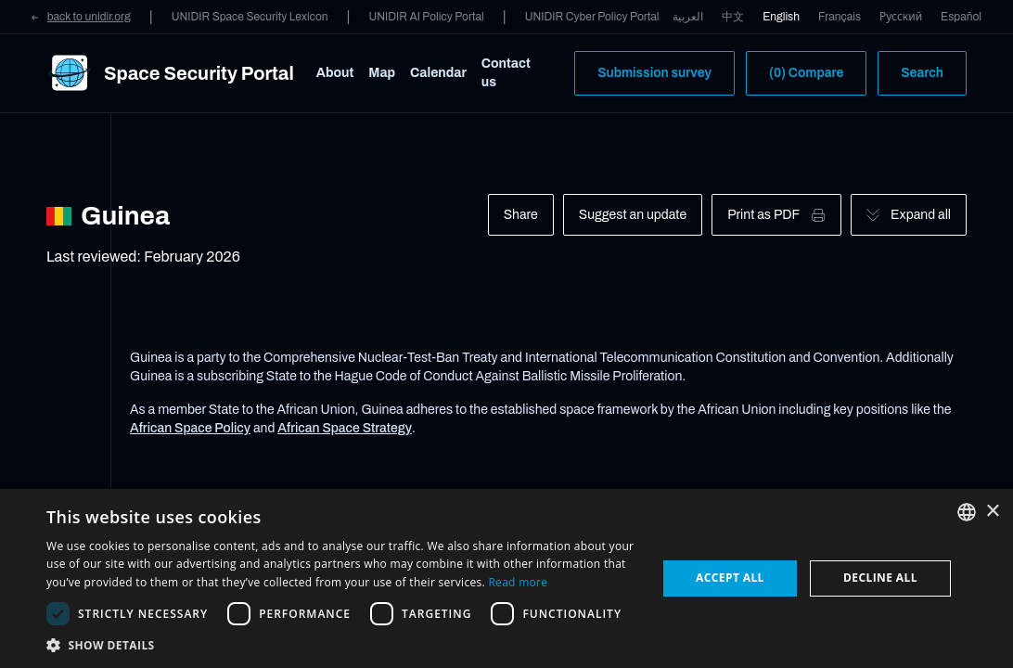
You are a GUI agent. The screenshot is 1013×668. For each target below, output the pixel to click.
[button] (342, 645)
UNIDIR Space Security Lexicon (250, 16)
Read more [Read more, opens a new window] (517, 582)
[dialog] (506, 578)
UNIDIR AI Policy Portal (425, 16)
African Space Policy (190, 428)
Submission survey (654, 73)
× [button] (992, 512)
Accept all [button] (730, 577)
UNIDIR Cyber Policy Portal (592, 16)
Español (961, 16)
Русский (900, 16)
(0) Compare (806, 73)
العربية (688, 16)
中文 (733, 16)
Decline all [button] (880, 577)
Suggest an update (632, 215)
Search (922, 73)
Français (839, 16)
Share (521, 215)
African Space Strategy (344, 428)
